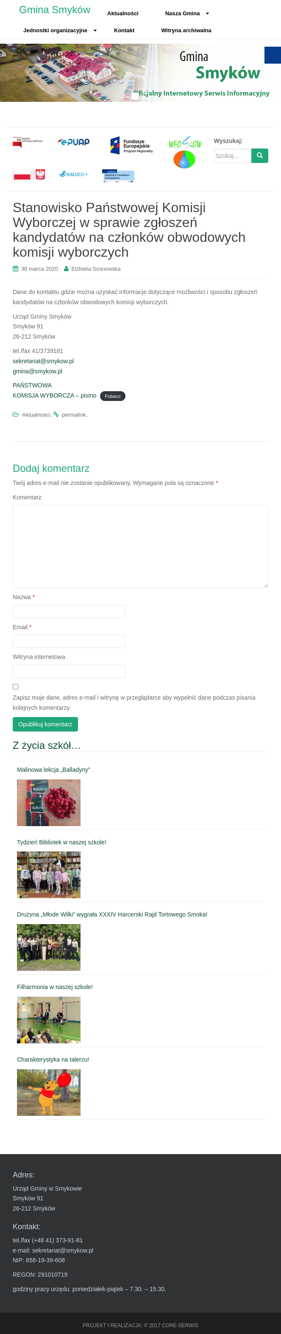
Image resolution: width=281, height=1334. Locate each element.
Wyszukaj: (228, 140)
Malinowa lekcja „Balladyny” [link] (53, 769)
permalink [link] (74, 415)
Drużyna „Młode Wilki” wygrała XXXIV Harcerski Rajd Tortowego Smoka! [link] (112, 914)
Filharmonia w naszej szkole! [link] (55, 987)
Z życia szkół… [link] (47, 745)
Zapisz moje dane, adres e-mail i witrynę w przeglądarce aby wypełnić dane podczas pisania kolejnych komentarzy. (134, 702)
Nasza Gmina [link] (187, 13)
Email (22, 627)
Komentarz (27, 497)
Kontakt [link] (124, 30)
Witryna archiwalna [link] (186, 30)
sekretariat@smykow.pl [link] (43, 361)
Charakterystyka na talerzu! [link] (53, 1059)
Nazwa (24, 597)
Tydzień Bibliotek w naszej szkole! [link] (61, 842)
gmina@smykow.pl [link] (37, 371)
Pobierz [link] (113, 395)
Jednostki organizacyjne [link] (60, 30)
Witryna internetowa (39, 656)
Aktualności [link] (123, 13)
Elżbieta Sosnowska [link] (95, 269)
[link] (29, 141)
